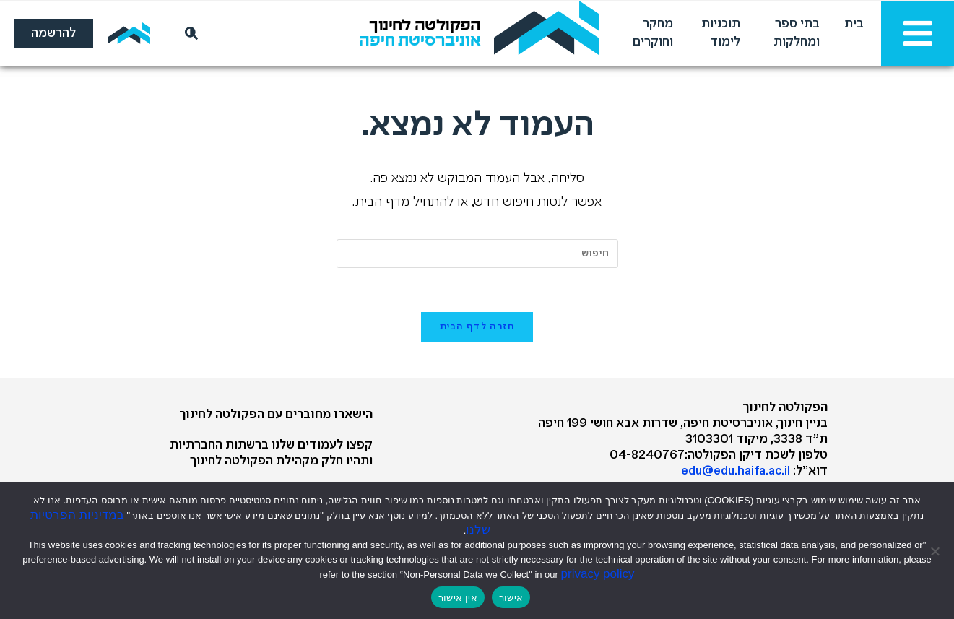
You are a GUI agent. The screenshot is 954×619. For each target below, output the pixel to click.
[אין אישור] (936, 551)
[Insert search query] (477, 253)
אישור (511, 597)
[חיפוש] (188, 33)
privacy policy (598, 574)
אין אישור (457, 597)
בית (854, 24)
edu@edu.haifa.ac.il (735, 471)
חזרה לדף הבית (477, 327)
